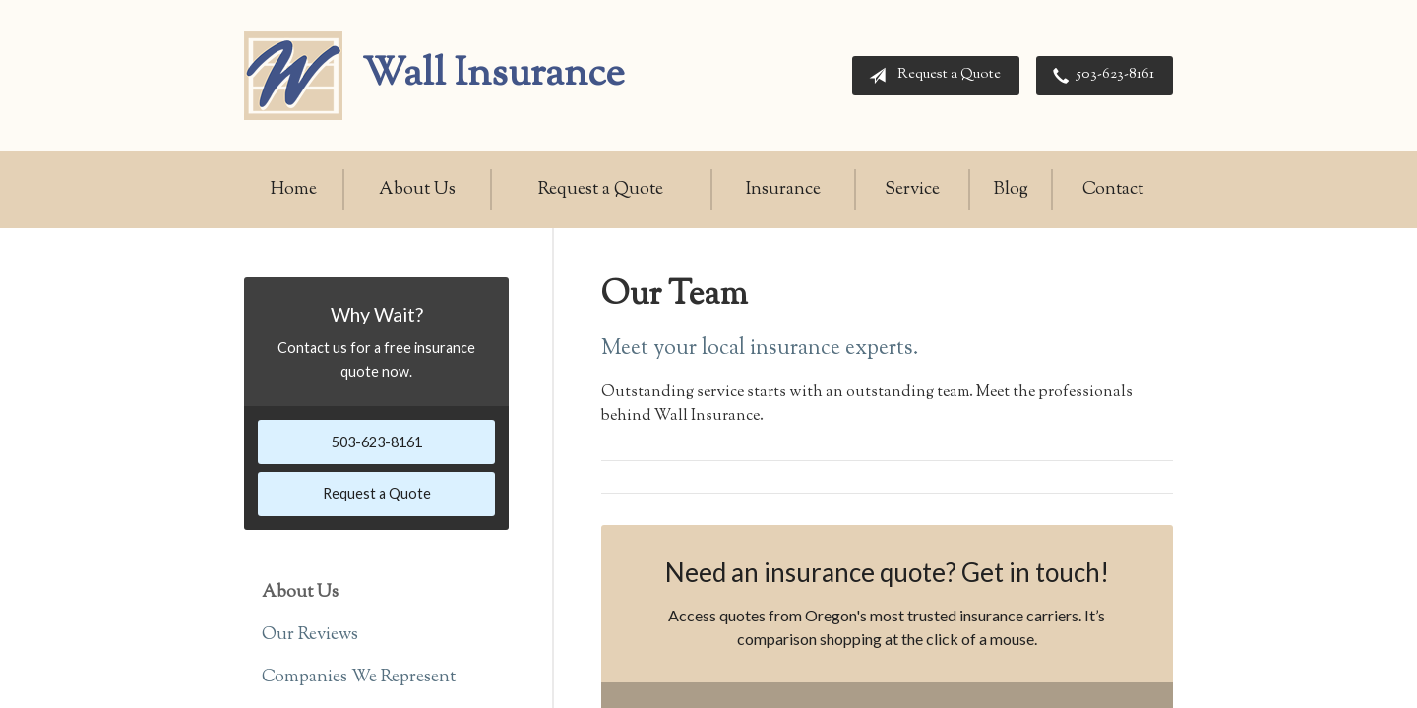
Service (912, 190)
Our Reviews (310, 635)
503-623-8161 (1099, 76)
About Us (417, 190)
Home (294, 190)
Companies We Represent (359, 677)
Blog (1011, 190)
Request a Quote (931, 76)
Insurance (783, 190)
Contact (1112, 190)
